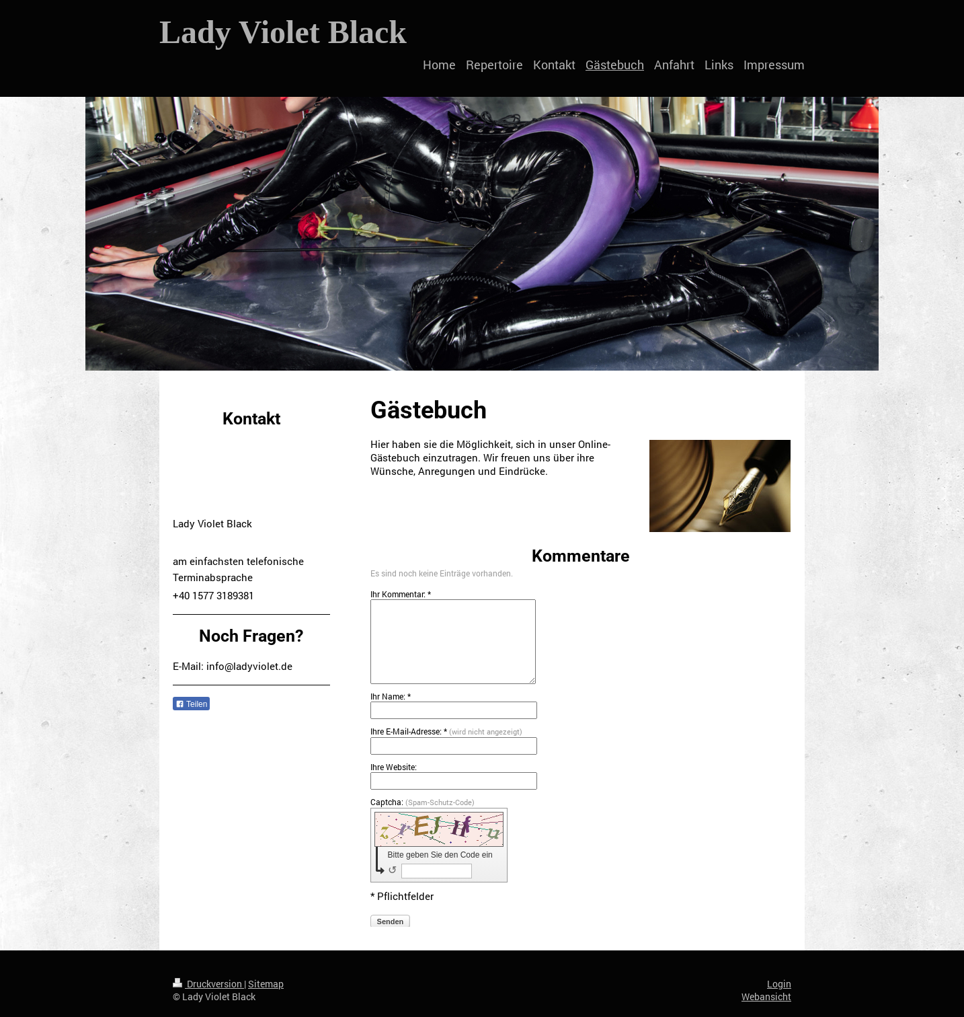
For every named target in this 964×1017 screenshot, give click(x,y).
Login (779, 983)
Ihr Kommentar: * (400, 594)
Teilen (191, 704)
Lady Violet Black (283, 32)
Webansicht (766, 996)
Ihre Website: (393, 766)
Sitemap (266, 983)
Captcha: (422, 801)
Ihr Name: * (390, 696)
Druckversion (208, 983)
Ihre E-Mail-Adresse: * (446, 731)
